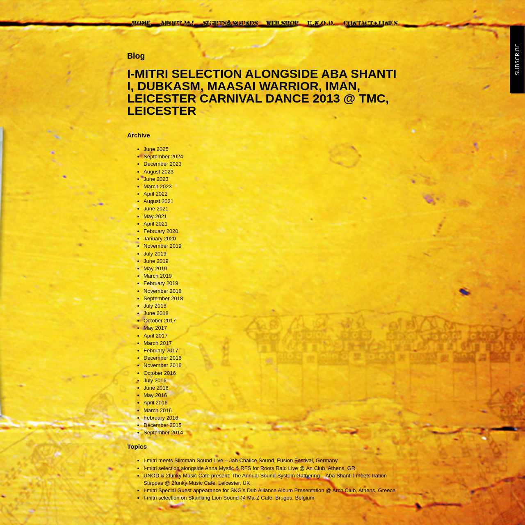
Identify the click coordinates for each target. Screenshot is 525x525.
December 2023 (163, 164)
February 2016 (161, 418)
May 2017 (155, 328)
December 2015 (163, 425)
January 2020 (160, 238)
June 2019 (156, 261)
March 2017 (158, 343)
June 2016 (156, 388)
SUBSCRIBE (517, 59)
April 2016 (156, 402)
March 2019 (158, 276)
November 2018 (163, 291)
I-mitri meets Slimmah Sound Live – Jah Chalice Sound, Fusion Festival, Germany (241, 460)
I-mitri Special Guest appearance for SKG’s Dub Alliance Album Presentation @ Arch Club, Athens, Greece (269, 490)
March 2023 (158, 186)
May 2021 (155, 216)
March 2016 (158, 410)
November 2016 (163, 365)
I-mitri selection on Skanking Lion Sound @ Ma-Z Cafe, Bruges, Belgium (229, 498)
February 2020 (161, 231)
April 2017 (156, 336)
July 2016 (155, 380)
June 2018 (156, 313)
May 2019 (155, 268)
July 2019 (155, 254)
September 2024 (163, 156)
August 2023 (158, 172)
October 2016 (160, 373)
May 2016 (155, 395)
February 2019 (161, 283)
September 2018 (163, 298)
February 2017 (161, 350)
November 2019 (163, 246)
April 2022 (156, 194)
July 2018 (155, 306)
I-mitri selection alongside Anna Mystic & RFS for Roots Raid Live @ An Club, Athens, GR (249, 468)
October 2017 (160, 320)
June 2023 (156, 179)
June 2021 (156, 208)
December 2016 (163, 358)
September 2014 (163, 432)
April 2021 (156, 224)
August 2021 (158, 201)
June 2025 (156, 149)
